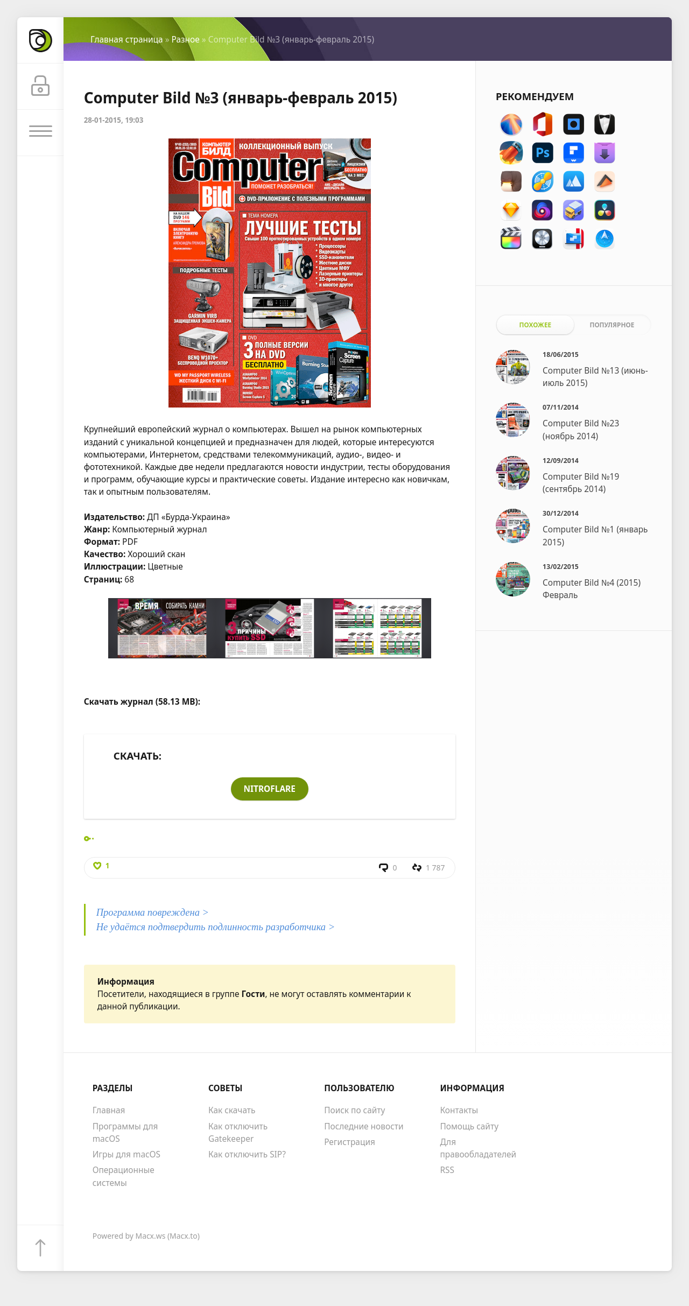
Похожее (535, 324)
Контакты (459, 1111)
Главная (109, 1111)
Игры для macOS (126, 1155)
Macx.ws (151, 1236)
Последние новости (363, 1127)
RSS (447, 1170)
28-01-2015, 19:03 (114, 120)
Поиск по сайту (354, 1111)
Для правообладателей (478, 1148)
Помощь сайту (469, 1127)
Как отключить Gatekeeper (238, 1133)
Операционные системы (123, 1176)
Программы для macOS (125, 1133)
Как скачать (232, 1111)
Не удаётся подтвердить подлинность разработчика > (215, 927)
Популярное (611, 324)
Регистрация (349, 1142)
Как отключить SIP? (247, 1155)
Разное (186, 39)
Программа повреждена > (152, 912)
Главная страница (126, 39)
